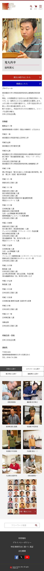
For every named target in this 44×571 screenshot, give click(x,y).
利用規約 (22, 538)
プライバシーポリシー (22, 542)
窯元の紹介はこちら (22, 77)
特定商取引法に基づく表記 (22, 546)
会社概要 (22, 551)
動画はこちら (22, 83)
